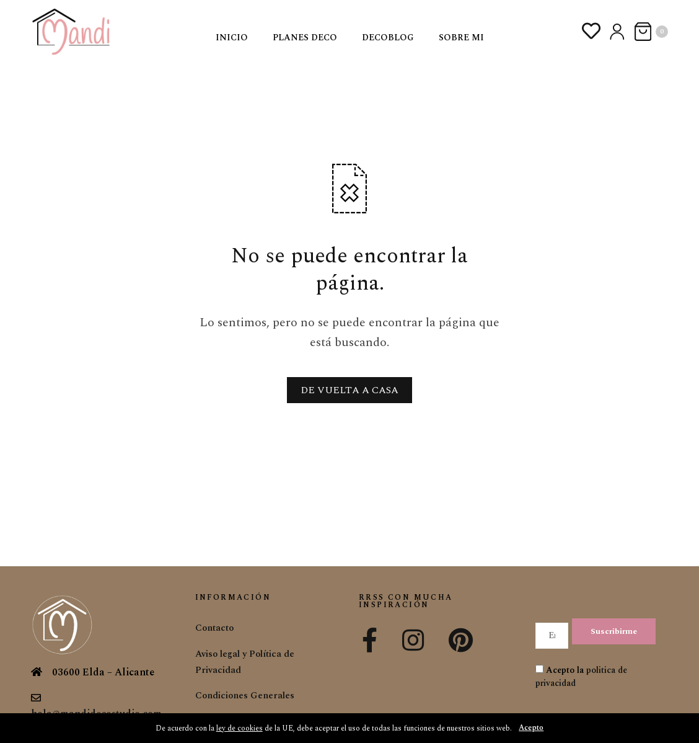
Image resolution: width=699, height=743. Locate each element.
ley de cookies (237, 728)
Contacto (216, 627)
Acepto (534, 728)
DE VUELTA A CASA (349, 390)
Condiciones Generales (248, 695)
